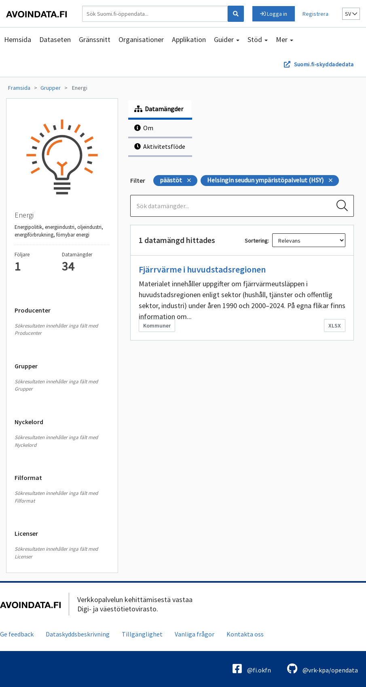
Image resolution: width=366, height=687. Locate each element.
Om (143, 128)
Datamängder (158, 109)
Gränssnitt (94, 39)
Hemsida (17, 39)
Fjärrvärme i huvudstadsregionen (202, 269)
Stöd (258, 39)
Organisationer (141, 39)
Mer (284, 39)
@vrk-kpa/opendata (322, 668)
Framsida (19, 87)
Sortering (256, 240)
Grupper (50, 87)
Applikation (189, 39)
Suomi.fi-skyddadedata (323, 64)
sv (351, 13)
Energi (79, 87)
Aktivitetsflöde (159, 146)
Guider (226, 39)
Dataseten (55, 39)
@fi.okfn (252, 668)
